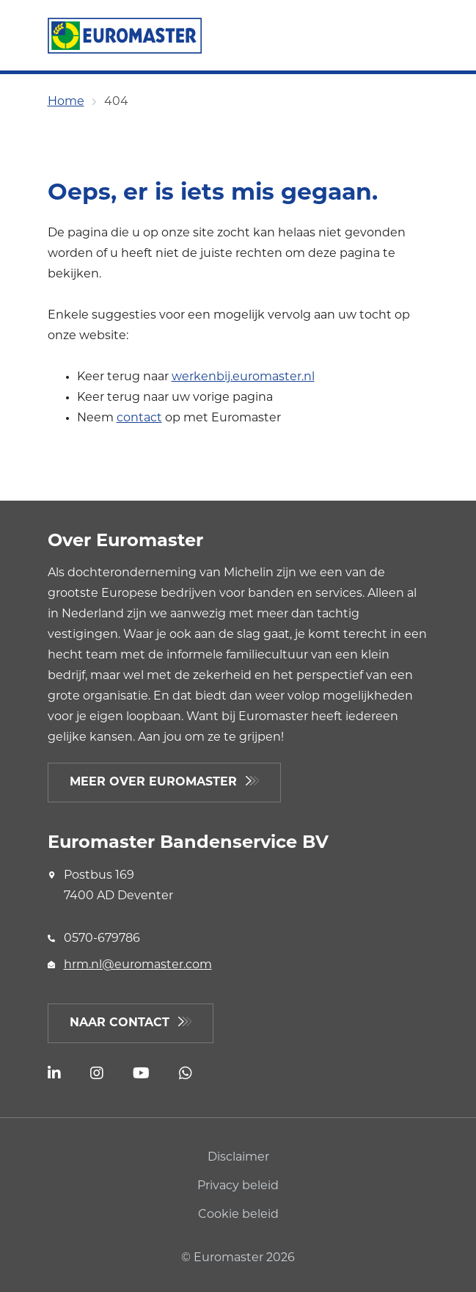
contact (139, 418)
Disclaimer (238, 1158)
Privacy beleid (238, 1186)
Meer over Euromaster (153, 782)
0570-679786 (102, 939)
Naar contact (119, 1023)
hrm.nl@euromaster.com (138, 965)
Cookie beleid (238, 1215)
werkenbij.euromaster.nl (243, 377)
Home (66, 102)
